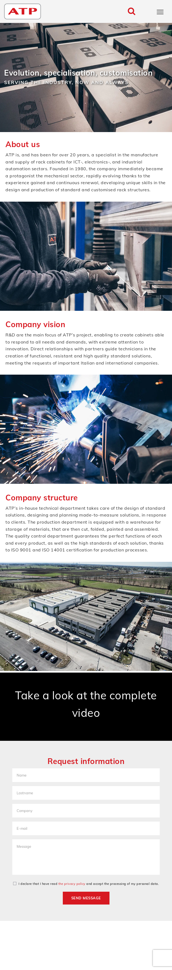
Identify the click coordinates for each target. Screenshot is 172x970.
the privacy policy (71, 884)
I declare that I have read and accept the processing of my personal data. (86, 884)
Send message (86, 898)
